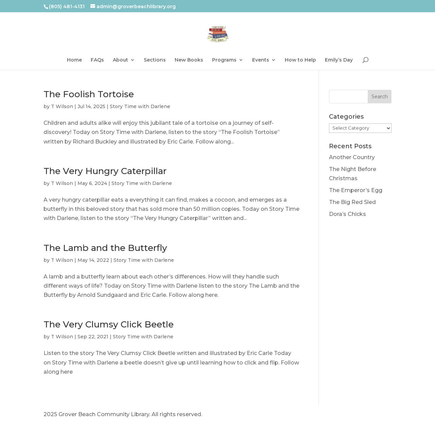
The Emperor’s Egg (355, 190)
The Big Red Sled (352, 202)
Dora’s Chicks (347, 214)
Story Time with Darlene (140, 106)
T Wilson (62, 106)
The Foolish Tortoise (89, 94)
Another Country (352, 157)
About (120, 60)
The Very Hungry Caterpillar (105, 171)
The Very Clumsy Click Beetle (109, 324)
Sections (155, 60)
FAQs (97, 60)
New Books (189, 60)
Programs (224, 60)
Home (74, 60)
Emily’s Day (339, 60)
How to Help (300, 60)
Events (260, 60)
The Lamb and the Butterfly (105, 247)
